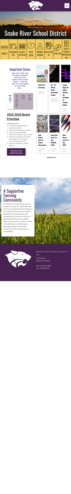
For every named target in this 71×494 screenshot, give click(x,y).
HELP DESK (31, 53)
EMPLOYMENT (49, 53)
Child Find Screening (41, 86)
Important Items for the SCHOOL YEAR (54, 140)
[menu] (67, 5)
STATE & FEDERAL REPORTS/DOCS (66, 53)
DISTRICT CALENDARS (22, 53)
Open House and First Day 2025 (66, 140)
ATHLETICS (58, 53)
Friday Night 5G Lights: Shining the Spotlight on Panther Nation (66, 95)
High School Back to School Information (42, 140)
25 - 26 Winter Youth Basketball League (54, 90)
